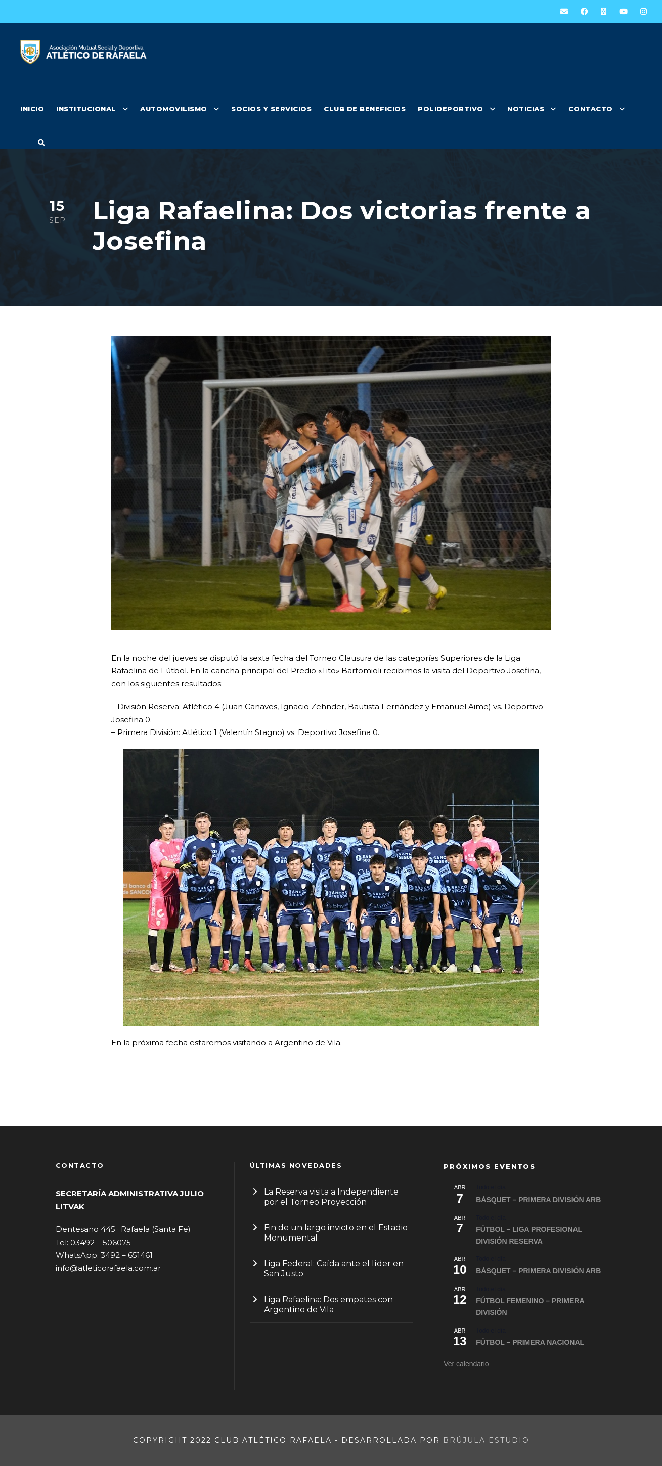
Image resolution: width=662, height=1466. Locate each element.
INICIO (32, 109)
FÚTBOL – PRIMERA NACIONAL (530, 1342)
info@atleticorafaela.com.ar (108, 1268)
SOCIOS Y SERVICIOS (271, 109)
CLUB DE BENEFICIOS (365, 109)
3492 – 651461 (127, 1255)
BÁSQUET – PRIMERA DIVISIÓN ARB (538, 1200)
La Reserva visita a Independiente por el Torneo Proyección (331, 1197)
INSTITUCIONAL (86, 109)
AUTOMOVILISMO (173, 109)
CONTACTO (590, 109)
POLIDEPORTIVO (450, 109)
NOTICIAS (525, 109)
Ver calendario (466, 1364)
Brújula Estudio (486, 1440)
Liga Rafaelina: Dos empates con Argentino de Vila (328, 1304)
